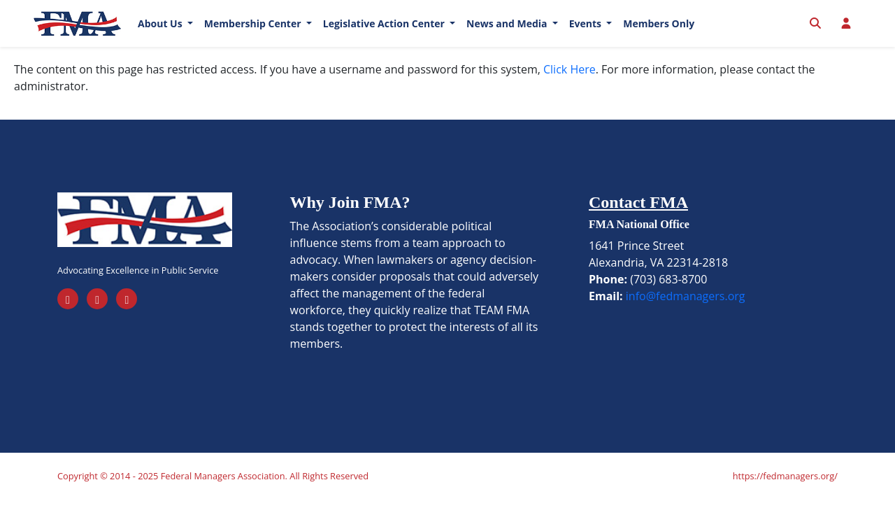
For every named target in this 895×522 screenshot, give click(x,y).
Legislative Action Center (385, 34)
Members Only (658, 34)
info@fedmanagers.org (685, 317)
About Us (161, 34)
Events (586, 34)
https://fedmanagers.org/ (785, 498)
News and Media (508, 34)
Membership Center (253, 34)
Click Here (569, 91)
